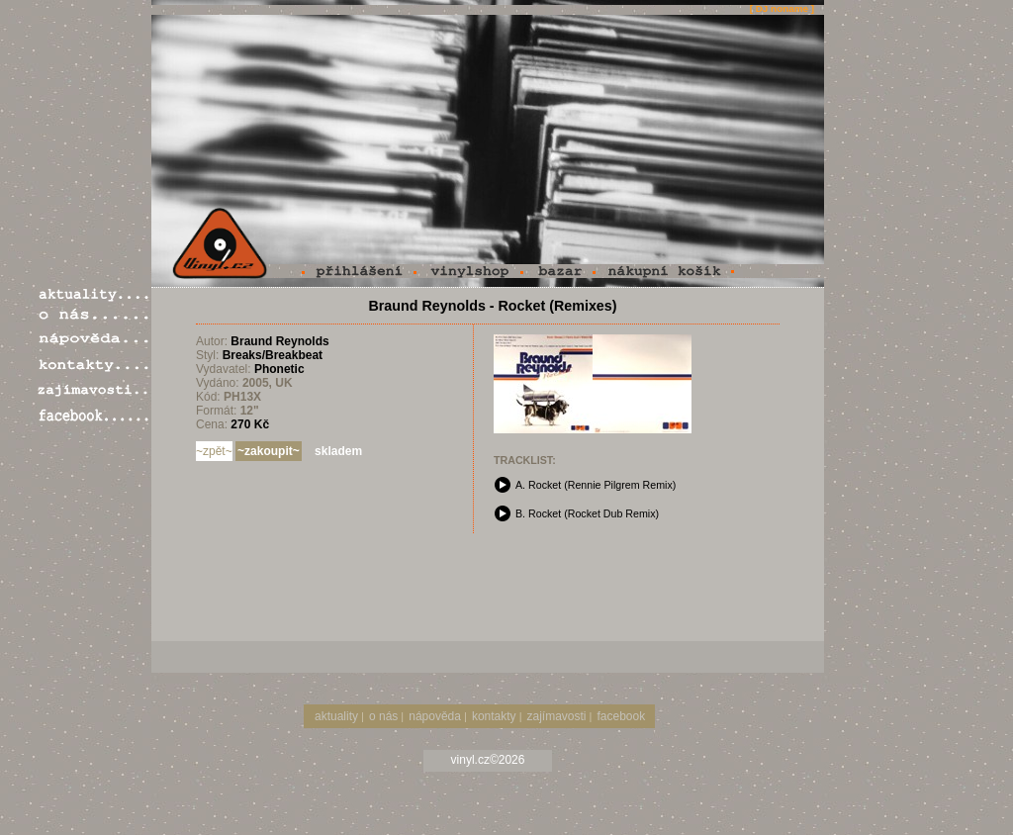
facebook (621, 716)
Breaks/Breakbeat (272, 355)
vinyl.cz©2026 (488, 760)
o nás (383, 716)
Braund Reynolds (279, 341)
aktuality (336, 716)
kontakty (494, 716)
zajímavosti (557, 716)
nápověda (435, 716)
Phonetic (279, 369)
